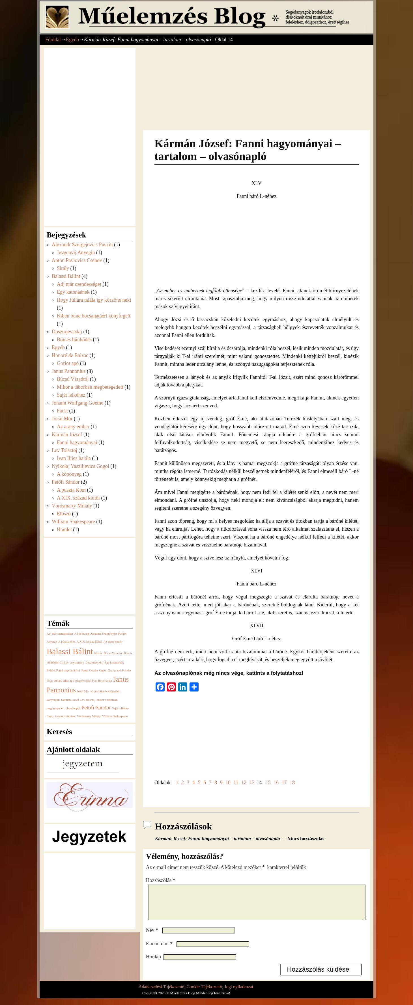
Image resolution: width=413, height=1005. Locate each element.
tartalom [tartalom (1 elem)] (60, 716)
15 (268, 782)
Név (153, 937)
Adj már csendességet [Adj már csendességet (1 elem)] (60, 633)
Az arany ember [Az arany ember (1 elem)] (113, 641)
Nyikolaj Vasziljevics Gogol (80, 466)
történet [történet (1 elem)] (71, 716)
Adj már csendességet (79, 284)
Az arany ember (73, 426)
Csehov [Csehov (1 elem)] (63, 662)
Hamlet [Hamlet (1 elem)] (126, 670)
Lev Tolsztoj (64, 450)
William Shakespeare (73, 521)
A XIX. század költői (78, 498)
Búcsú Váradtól (73, 379)
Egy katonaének (73, 292)
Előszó (64, 513)
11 (235, 782)
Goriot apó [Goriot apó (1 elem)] (114, 670)
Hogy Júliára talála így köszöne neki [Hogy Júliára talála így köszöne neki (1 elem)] (69, 680)
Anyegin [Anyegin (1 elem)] (52, 641)
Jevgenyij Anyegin (76, 252)
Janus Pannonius (69, 371)
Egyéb (72, 39)
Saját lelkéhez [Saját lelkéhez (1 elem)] (120, 708)
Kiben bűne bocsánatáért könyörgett (93, 316)
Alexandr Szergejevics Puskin (82, 244)
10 (228, 782)
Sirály (63, 268)
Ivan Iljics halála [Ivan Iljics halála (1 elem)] (102, 680)
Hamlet (64, 529)
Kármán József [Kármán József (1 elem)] (70, 699)
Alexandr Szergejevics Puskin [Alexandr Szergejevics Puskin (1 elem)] (108, 633)
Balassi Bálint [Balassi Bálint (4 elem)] (70, 651)
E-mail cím (160, 950)
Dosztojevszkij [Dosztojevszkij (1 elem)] (94, 662)
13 (252, 782)
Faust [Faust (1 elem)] (84, 670)
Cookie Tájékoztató (204, 993)
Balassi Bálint (66, 276)
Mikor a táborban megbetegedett (90, 387)
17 (284, 782)
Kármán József (67, 434)
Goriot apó (68, 363)
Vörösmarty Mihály (72, 506)
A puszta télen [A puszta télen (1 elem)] (66, 641)
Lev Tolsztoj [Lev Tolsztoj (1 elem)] (87, 699)
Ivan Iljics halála (74, 458)
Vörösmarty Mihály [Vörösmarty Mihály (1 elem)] (89, 716)
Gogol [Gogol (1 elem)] (103, 670)
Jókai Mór (62, 419)
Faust (62, 411)
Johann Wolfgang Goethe (77, 403)
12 (243, 782)
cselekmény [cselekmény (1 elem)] (77, 662)
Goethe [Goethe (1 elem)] (93, 670)
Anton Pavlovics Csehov (77, 260)
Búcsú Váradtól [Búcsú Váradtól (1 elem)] (113, 653)
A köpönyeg (69, 474)
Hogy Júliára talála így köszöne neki (94, 300)
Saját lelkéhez (71, 395)
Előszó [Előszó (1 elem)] (51, 670)
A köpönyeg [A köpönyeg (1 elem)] (81, 633)
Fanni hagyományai (77, 442)
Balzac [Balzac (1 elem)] (98, 653)
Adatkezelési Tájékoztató (161, 993)
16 (276, 782)
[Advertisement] (256, 88)
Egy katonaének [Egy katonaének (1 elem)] (114, 662)
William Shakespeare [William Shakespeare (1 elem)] (115, 716)
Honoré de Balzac (70, 355)
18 (292, 782)
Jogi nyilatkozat (238, 993)
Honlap (153, 963)
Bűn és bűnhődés (74, 339)
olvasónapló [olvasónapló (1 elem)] (73, 708)
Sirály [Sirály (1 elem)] (50, 716)
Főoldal (53, 39)
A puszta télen (71, 490)
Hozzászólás (161, 880)
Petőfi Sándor (66, 482)
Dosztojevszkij (67, 331)
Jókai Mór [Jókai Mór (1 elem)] (83, 691)
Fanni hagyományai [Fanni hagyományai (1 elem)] (68, 670)
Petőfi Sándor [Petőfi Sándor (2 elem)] (96, 707)
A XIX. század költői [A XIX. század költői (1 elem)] (89, 641)
